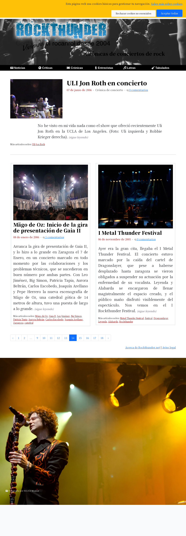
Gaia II (52, 315)
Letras (131, 67)
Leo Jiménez (63, 315)
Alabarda (113, 321)
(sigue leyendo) (78, 137)
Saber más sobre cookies (166, 3)
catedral (29, 322)
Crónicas (77, 67)
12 (58, 338)
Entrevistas (105, 67)
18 (102, 338)
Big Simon (76, 315)
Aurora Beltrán (36, 319)
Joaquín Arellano (74, 319)
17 (94, 338)
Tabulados (162, 67)
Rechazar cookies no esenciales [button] (133, 13)
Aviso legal (169, 347)
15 (80, 338)
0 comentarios (138, 90)
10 (43, 338)
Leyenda (102, 321)
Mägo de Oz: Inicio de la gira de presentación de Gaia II (50, 227)
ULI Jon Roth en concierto (107, 82)
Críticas (47, 67)
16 (87, 338)
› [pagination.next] (108, 338)
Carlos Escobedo (54, 319)
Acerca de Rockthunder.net (142, 347)
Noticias (19, 67)
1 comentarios (54, 237)
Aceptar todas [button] (169, 13)
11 (51, 338)
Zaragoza (18, 322)
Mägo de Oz (41, 315)
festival (148, 318)
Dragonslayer (161, 318)
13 (65, 338)
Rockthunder (126, 321)
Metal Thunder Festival (132, 318)
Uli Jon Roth (38, 144)
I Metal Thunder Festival (130, 232)
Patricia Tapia (20, 319)
